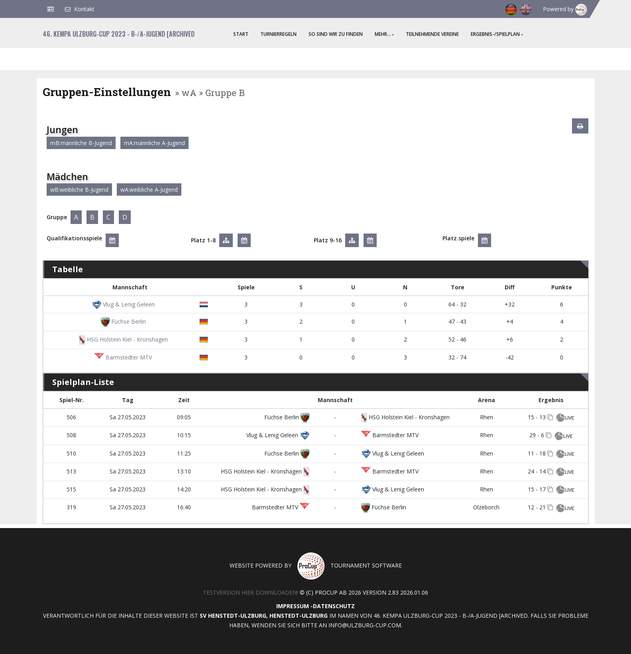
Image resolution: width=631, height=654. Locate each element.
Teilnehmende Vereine (432, 34)
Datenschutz (334, 606)
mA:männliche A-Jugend (154, 143)
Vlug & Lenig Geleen (123, 304)
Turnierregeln (278, 34)
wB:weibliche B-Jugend (79, 189)
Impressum (292, 606)
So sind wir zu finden (336, 34)
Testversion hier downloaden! (250, 592)
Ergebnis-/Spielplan (497, 34)
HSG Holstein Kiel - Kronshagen (123, 339)
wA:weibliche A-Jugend (149, 189)
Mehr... (384, 34)
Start (240, 34)
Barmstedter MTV (123, 357)
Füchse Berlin (123, 321)
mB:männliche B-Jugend (81, 143)
